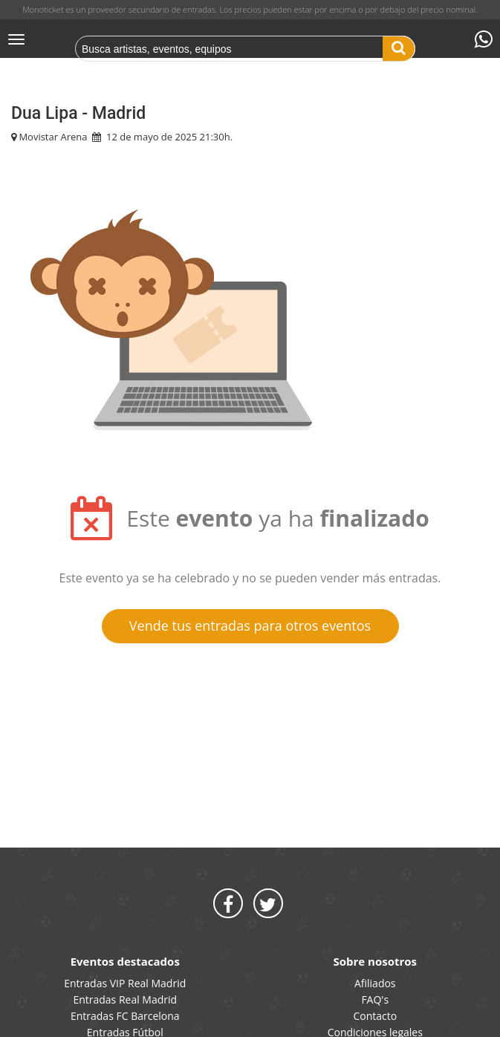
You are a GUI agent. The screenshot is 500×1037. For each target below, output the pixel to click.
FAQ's (375, 999)
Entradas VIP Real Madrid (125, 983)
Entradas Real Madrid (125, 999)
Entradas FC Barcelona (125, 1016)
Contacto (375, 1016)
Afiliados (375, 983)
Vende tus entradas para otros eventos (250, 625)
